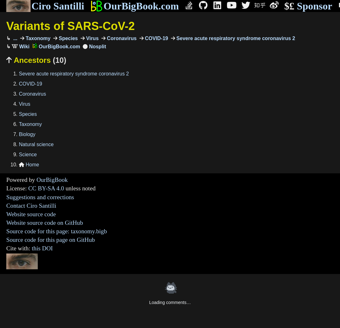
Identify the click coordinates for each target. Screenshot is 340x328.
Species (67, 38)
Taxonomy (37, 38)
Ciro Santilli (45, 6)
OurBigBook (52, 179)
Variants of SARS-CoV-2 (70, 26)
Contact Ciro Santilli (31, 205)
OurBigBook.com (134, 6)
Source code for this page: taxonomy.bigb (56, 231)
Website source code (31, 214)
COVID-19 (156, 38)
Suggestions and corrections (40, 197)
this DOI (42, 248)
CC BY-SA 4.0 (46, 188)
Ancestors (36, 60)
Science (28, 154)
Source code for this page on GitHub (50, 239)
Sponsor (308, 6)
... (14, 38)
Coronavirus (121, 38)
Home (29, 164)
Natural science (36, 144)
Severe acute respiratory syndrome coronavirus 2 (235, 38)
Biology (27, 134)
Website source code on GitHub (44, 222)
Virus (92, 38)
